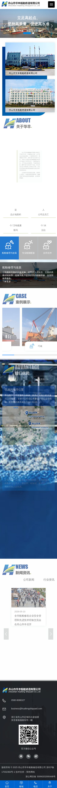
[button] (51, 26)
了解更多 (6, 281)
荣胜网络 (30, 772)
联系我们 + (43, 381)
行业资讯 (48, 581)
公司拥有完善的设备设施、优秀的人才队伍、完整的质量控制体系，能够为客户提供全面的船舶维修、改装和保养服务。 (27, 275)
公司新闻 (28, 581)
